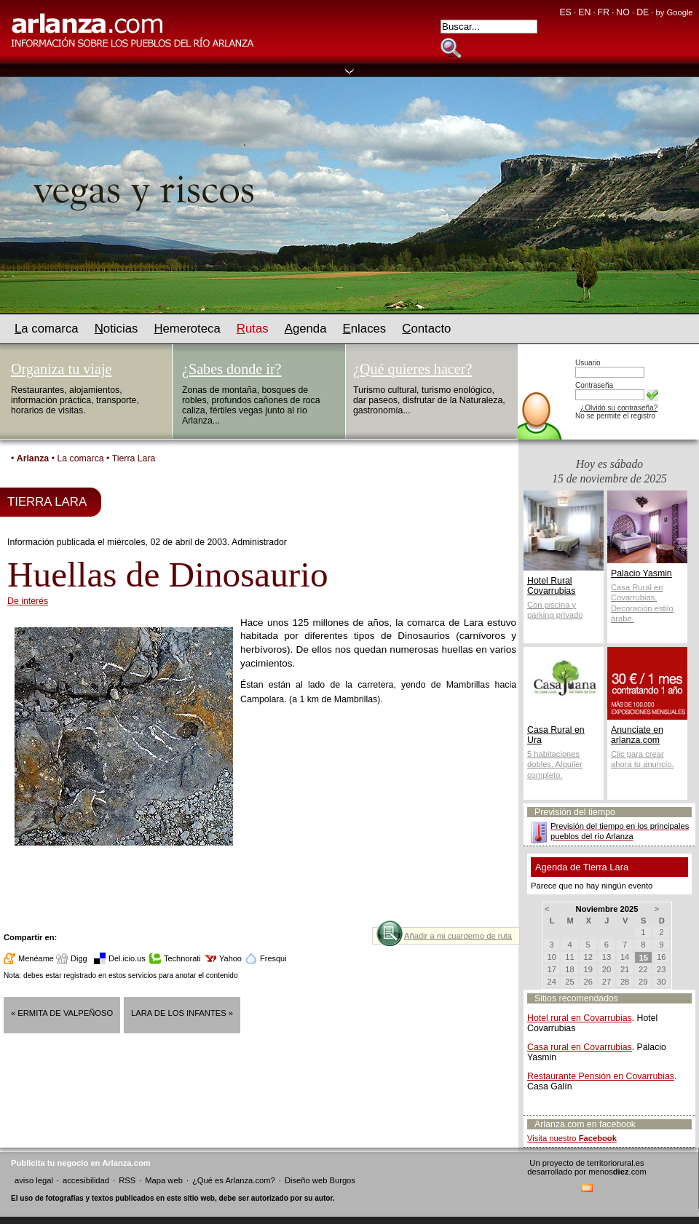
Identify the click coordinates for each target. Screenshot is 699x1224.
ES (565, 12)
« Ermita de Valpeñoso (62, 1013)
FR (603, 12)
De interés (27, 601)
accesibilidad (86, 1180)
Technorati (182, 958)
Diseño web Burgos (320, 1180)
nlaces (365, 328)
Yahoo (230, 958)
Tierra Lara (134, 458)
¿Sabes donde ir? (232, 369)
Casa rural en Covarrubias (579, 1047)
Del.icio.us (127, 958)
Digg (79, 958)
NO (622, 12)
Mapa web (164, 1180)
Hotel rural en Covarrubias (579, 1018)
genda (306, 328)
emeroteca (187, 328)
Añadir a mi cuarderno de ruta (458, 935)
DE (642, 12)
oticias (116, 328)
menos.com (617, 1171)
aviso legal (34, 1180)
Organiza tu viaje (61, 369)
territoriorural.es (615, 1163)
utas (253, 328)
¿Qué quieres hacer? (412, 369)
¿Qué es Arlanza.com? (233, 1180)
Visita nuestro (572, 1138)
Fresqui (273, 958)
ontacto (426, 328)
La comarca (80, 458)
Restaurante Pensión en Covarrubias (600, 1076)
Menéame (36, 958)
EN (584, 12)
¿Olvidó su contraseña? (618, 408)
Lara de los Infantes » (182, 1013)
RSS (127, 1180)
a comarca (47, 328)
